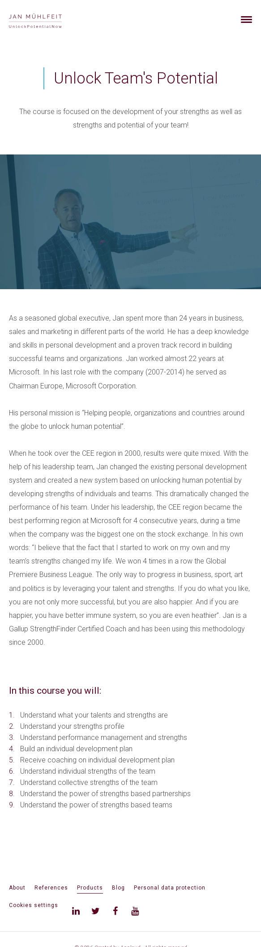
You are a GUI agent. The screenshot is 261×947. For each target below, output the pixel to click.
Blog (118, 888)
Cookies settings (33, 905)
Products (90, 888)
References (51, 888)
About (17, 888)
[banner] (46, 19)
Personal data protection (169, 888)
